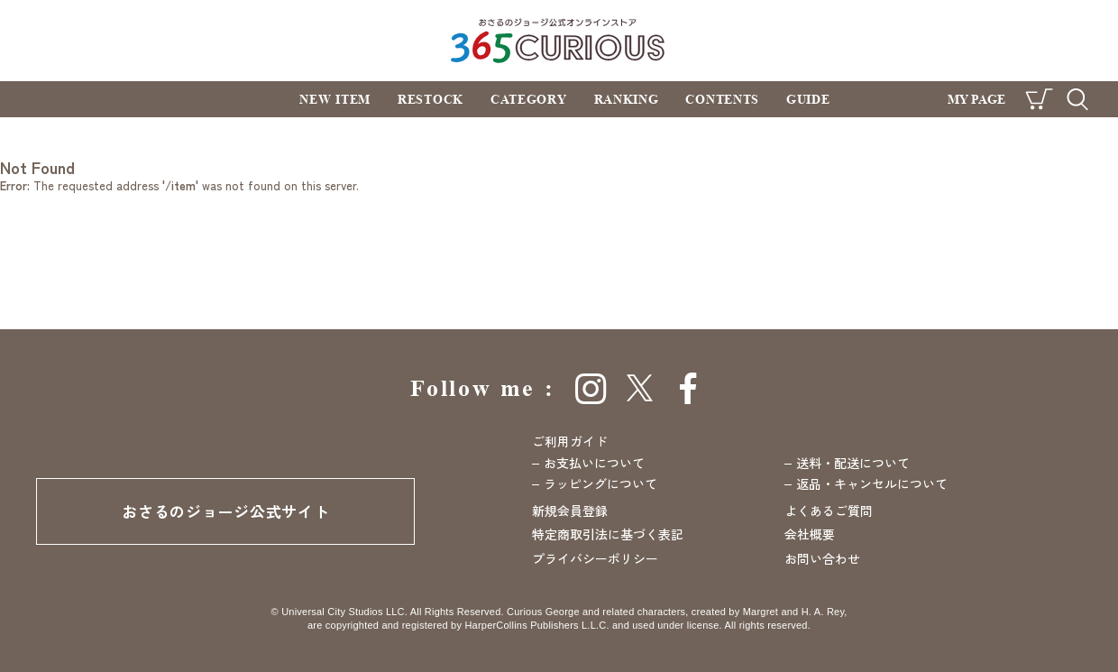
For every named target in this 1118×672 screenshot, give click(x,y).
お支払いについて (594, 463)
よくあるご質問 (828, 511)
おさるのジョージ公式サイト (225, 511)
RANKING (626, 98)
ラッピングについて (600, 483)
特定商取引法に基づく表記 (607, 534)
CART (1039, 99)
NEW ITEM (335, 98)
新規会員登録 (570, 511)
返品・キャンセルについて (872, 483)
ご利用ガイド (570, 441)
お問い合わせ (822, 558)
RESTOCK (430, 98)
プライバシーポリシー (595, 558)
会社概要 (809, 534)
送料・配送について (853, 463)
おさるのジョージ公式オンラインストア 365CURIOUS (559, 40)
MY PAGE (976, 98)
